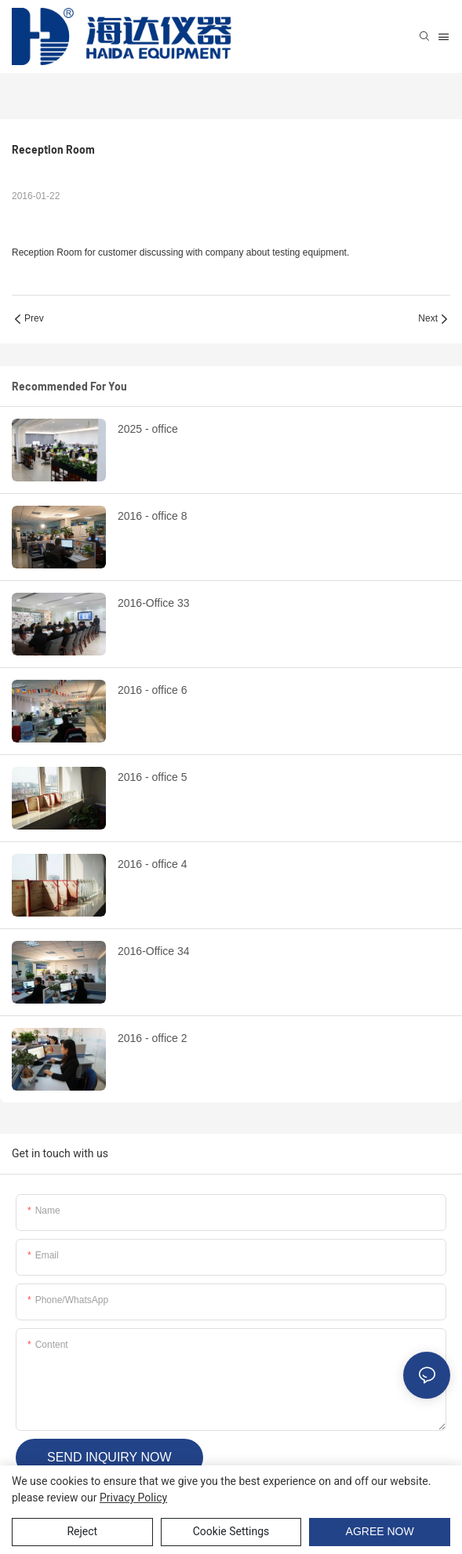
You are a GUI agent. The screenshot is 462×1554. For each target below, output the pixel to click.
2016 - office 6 (152, 690)
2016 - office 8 (152, 516)
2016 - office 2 (152, 1038)
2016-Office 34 (154, 951)
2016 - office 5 (152, 777)
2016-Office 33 (154, 603)
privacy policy (133, 1497)
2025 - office (148, 429)
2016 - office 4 (152, 864)
